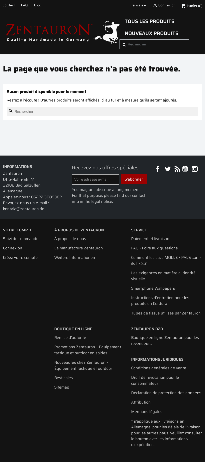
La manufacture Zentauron (78, 248)
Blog (37, 5)
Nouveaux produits (152, 33)
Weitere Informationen (74, 257)
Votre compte (17, 230)
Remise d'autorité (70, 337)
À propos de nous (70, 239)
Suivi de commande (20, 239)
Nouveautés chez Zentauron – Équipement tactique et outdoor (83, 365)
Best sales (63, 378)
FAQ (24, 5)
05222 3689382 (46, 197)
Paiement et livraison (150, 239)
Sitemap (61, 387)
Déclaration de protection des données (166, 393)
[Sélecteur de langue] (138, 5)
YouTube (185, 169)
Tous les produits (150, 21)
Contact (9, 5)
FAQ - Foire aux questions (154, 248)
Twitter (168, 169)
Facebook (158, 169)
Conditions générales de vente (158, 368)
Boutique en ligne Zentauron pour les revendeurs (165, 340)
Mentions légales (146, 412)
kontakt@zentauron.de (23, 209)
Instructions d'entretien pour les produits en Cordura (160, 301)
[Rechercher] (154, 44)
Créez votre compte (20, 257)
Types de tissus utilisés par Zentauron (166, 313)
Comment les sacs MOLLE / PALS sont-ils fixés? (166, 260)
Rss (176, 169)
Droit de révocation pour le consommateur (155, 380)
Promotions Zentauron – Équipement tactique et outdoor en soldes (87, 350)
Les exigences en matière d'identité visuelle (163, 276)
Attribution (141, 402)
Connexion (12, 248)
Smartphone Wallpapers (153, 288)
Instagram (195, 169)
